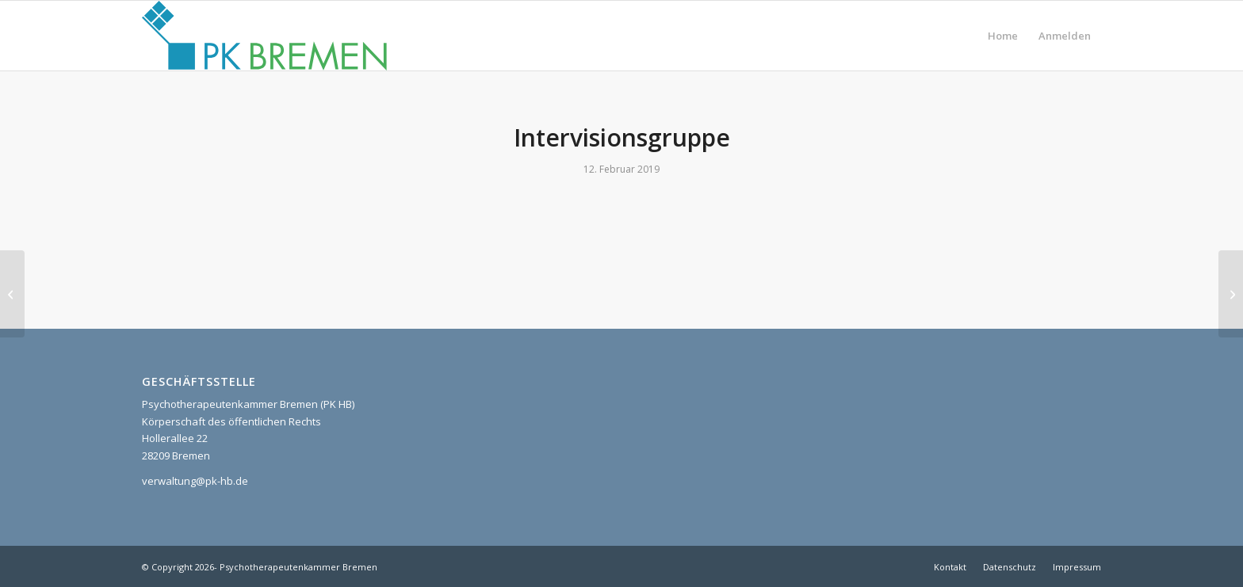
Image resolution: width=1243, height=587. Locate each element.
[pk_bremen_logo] (264, 36)
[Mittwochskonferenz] (1230, 293)
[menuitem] (1002, 36)
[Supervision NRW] (12, 293)
